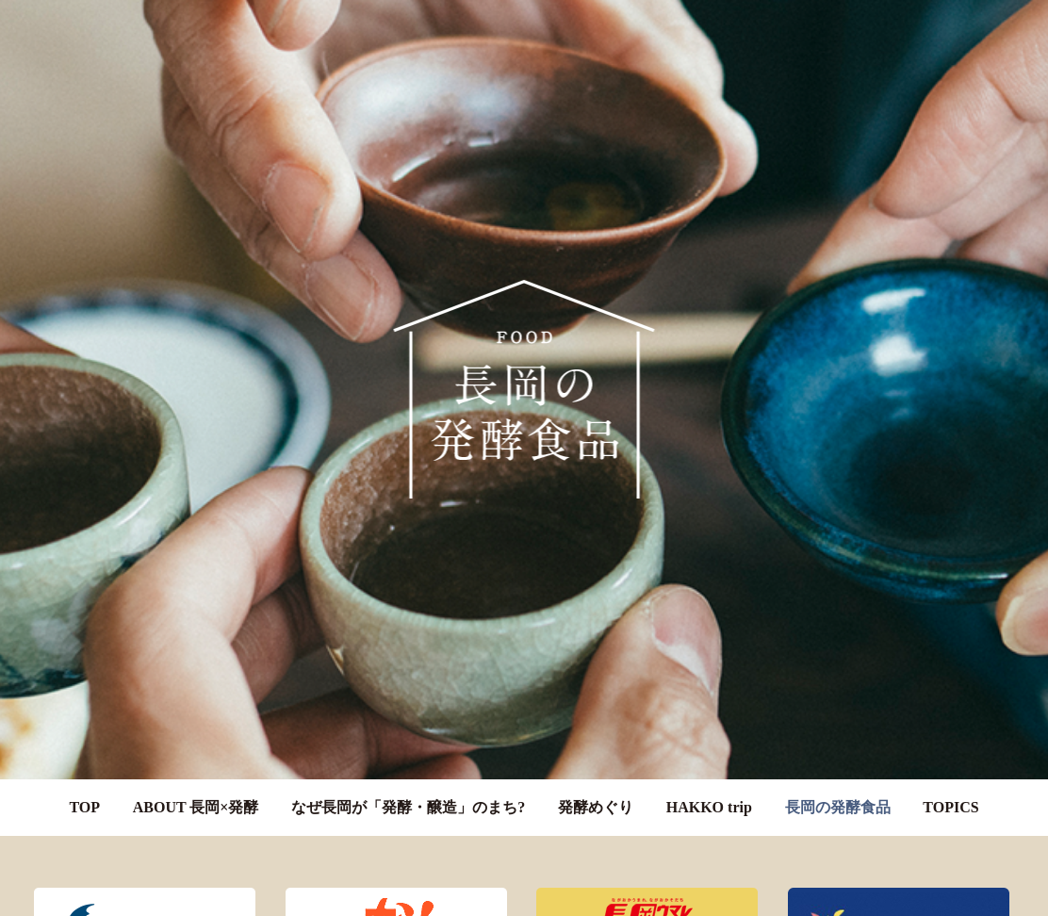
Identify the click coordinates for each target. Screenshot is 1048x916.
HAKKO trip (709, 793)
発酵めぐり (595, 793)
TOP (84, 793)
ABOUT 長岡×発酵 (196, 793)
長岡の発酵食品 (838, 793)
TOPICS (950, 793)
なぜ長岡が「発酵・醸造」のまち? (408, 793)
